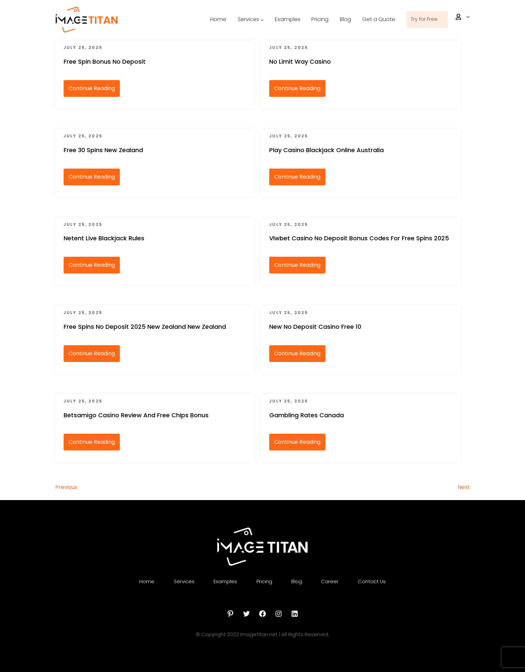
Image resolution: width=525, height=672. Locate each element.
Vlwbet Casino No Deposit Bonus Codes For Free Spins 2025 (359, 238)
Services (239, 19)
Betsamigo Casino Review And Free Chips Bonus (136, 415)
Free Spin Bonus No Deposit (105, 61)
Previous (66, 487)
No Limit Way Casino (300, 61)
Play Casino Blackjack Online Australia (326, 150)
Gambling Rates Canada (306, 415)
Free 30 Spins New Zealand (103, 150)
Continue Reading (92, 88)
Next (464, 487)
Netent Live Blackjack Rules (104, 238)
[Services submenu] (242, 19)
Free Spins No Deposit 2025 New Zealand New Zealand (145, 326)
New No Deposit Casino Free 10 (315, 326)
